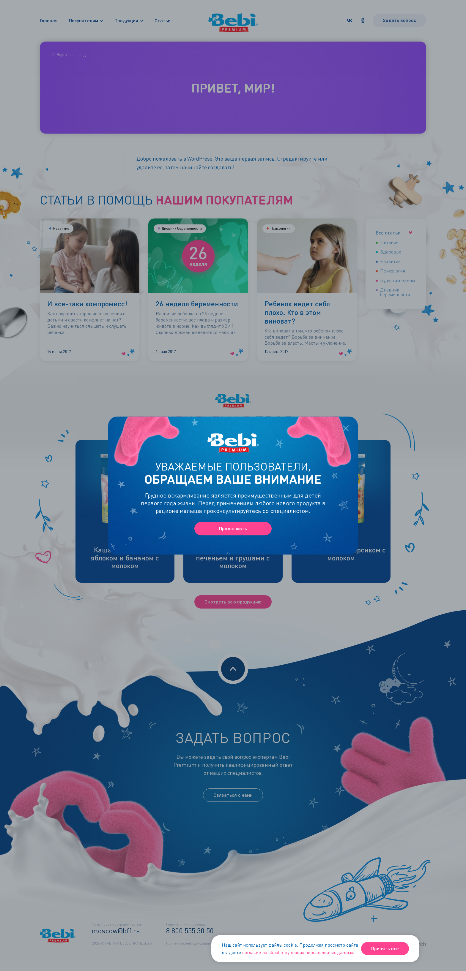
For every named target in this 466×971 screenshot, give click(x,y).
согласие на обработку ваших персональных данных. (298, 952)
